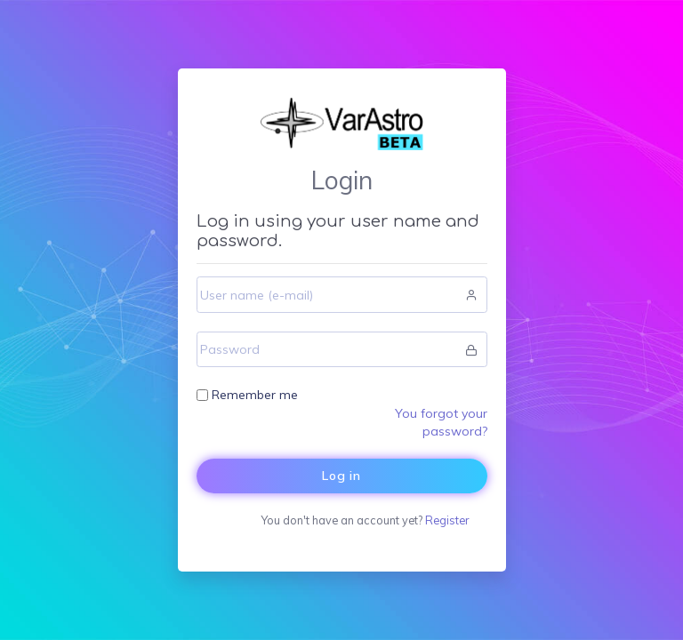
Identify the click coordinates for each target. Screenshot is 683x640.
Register (447, 520)
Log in (341, 476)
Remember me (255, 395)
